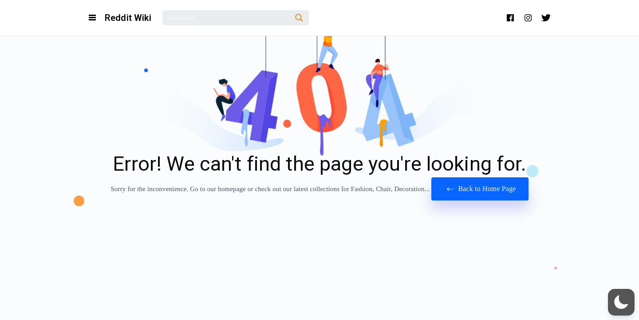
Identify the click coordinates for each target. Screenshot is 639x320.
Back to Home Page (480, 189)
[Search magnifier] (299, 17)
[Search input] (229, 17)
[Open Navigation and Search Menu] (92, 18)
